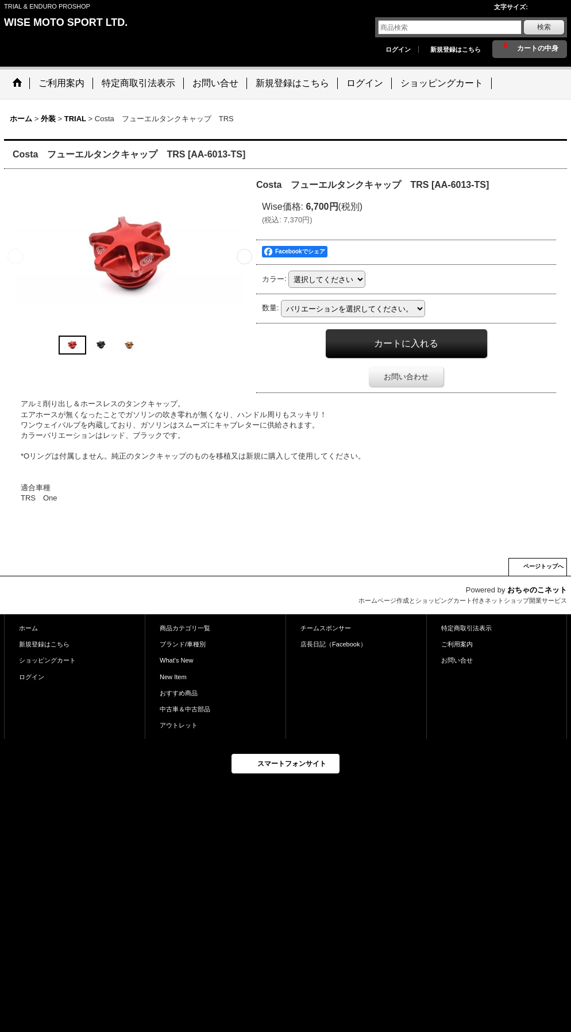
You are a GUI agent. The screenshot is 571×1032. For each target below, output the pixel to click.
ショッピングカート (47, 660)
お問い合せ (457, 660)
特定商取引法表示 (466, 628)
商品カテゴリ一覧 (185, 628)
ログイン (398, 49)
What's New (177, 660)
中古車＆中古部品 (185, 709)
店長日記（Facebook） (333, 644)
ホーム (28, 628)
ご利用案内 (457, 644)
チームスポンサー (325, 628)
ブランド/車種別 (183, 644)
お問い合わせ (406, 376)
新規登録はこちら (455, 49)
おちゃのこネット (537, 590)
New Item (173, 676)
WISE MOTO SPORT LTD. (66, 22)
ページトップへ (543, 566)
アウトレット (179, 725)
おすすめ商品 (179, 693)
